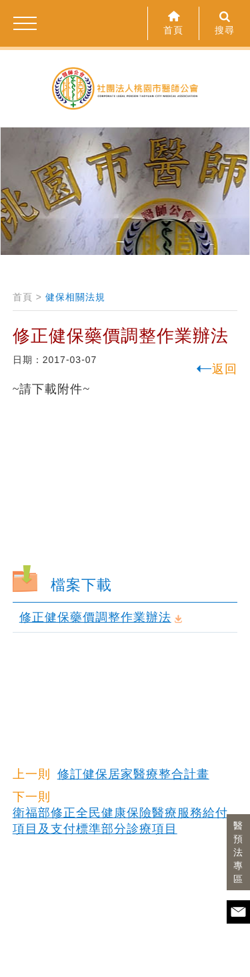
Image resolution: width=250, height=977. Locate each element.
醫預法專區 (238, 852)
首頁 (173, 23)
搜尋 (225, 23)
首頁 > (27, 297)
